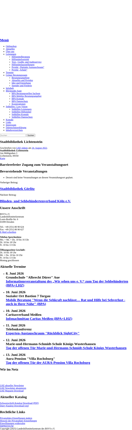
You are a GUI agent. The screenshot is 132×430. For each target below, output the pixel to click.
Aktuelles (10, 49)
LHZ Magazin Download (12, 391)
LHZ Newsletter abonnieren (13, 388)
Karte (2, 158)
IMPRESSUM (6, 426)
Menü (4, 40)
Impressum (11, 125)
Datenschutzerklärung (16, 127)
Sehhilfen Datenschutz (22, 117)
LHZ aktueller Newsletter (12, 385)
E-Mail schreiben (8, 232)
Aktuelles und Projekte (22, 80)
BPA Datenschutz (20, 101)
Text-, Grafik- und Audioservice (26, 62)
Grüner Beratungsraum (16, 75)
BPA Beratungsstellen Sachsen (26, 93)
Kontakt (9, 119)
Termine (10, 72)
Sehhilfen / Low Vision (17, 106)
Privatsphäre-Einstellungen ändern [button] (16, 418)
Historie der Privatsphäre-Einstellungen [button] (18, 421)
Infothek (10, 88)
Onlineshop (11, 46)
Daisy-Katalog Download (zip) (14, 406)
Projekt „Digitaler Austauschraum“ (28, 67)
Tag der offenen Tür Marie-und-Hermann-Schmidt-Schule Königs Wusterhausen (66, 348)
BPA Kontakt (18, 98)
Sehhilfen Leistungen (21, 109)
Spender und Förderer (22, 85)
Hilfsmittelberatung (21, 56)
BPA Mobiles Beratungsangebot (26, 96)
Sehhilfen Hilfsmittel (21, 112)
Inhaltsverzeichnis (14, 130)
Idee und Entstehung (21, 83)
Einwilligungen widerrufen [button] (12, 423)
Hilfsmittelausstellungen (23, 64)
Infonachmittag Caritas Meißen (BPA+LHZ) (39, 318)
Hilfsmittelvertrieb (20, 59)
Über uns (10, 51)
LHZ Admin (22, 148)
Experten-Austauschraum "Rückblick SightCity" (43, 333)
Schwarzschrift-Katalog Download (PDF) (19, 403)
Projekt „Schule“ (19, 70)
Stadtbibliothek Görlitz (17, 189)
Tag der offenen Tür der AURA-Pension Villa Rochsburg (48, 362)
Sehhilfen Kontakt (20, 114)
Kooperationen (18, 104)
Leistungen (11, 54)
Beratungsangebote (21, 77)
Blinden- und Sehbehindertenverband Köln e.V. (35, 201)
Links (8, 122)
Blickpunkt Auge (14, 91)
